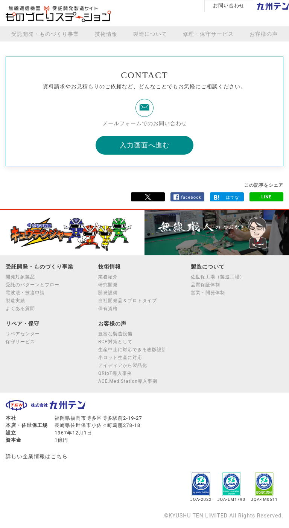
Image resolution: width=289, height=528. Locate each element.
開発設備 (108, 292)
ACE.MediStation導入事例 (127, 381)
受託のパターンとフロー (32, 284)
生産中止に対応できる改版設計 (132, 349)
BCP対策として (115, 341)
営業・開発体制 (208, 292)
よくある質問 (20, 308)
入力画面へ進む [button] (145, 145)
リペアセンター (23, 333)
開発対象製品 (20, 276)
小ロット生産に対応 (120, 357)
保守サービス (20, 341)
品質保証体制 (205, 284)
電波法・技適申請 (25, 292)
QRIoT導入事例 (115, 373)
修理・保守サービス (208, 34)
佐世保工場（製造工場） (218, 276)
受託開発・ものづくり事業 (45, 34)
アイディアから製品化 (122, 365)
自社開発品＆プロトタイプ (127, 300)
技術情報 (106, 34)
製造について (150, 34)
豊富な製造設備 (115, 333)
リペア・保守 (23, 324)
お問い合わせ (229, 5)
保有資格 (108, 308)
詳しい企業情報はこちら (37, 456)
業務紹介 (108, 276)
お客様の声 (263, 34)
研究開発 (108, 284)
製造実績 (15, 300)
